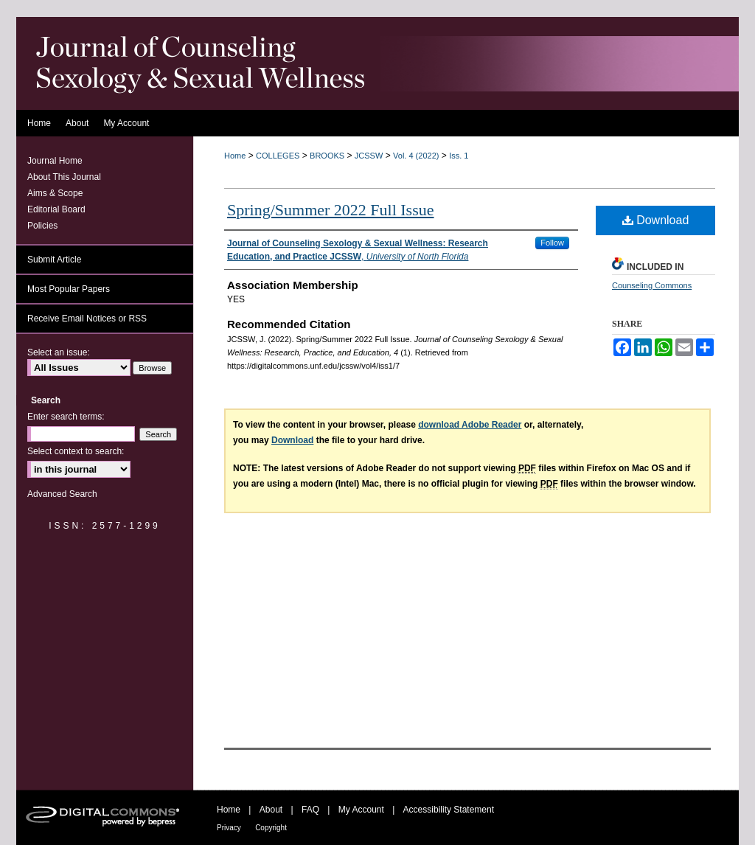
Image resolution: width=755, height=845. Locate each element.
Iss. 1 (458, 155)
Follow (552, 242)
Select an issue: (58, 352)
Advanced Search (62, 494)
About (271, 809)
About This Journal (64, 177)
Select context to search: (75, 451)
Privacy (229, 828)
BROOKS (327, 155)
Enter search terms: (66, 416)
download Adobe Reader (469, 425)
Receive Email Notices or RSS (87, 318)
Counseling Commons (652, 285)
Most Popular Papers (68, 289)
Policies (42, 225)
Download (655, 220)
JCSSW (369, 155)
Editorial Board (56, 209)
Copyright (271, 828)
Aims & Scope (55, 193)
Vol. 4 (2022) (416, 155)
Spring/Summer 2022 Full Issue (330, 210)
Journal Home (55, 161)
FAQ (310, 809)
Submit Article (54, 259)
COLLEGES (277, 155)
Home (235, 155)
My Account (361, 809)
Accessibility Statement (448, 809)
